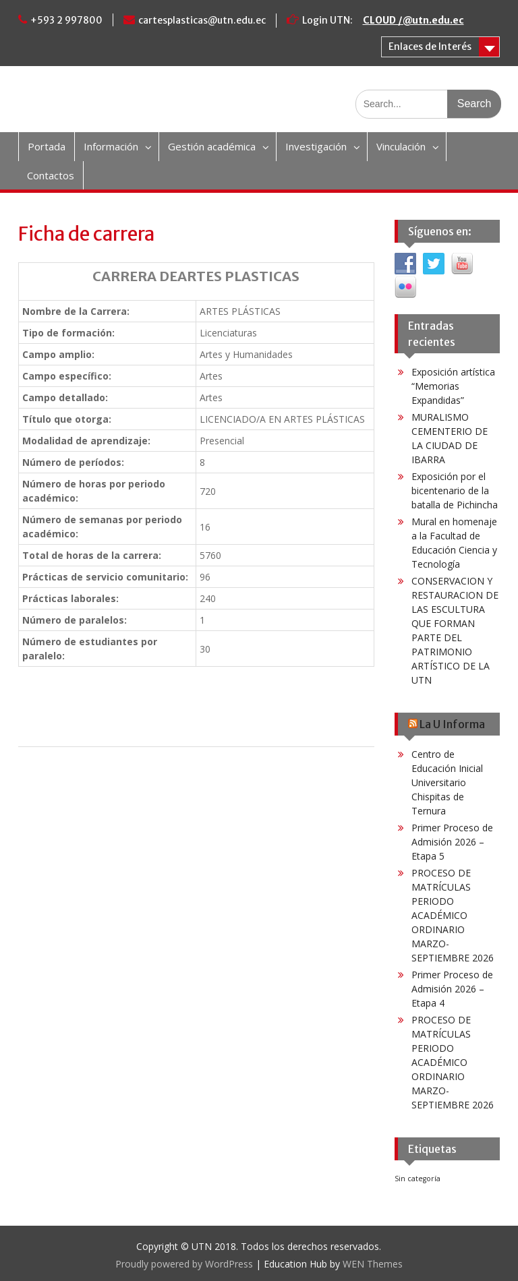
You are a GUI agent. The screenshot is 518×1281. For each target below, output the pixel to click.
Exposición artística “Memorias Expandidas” (453, 386)
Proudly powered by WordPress (184, 1263)
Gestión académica (212, 146)
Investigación (316, 146)
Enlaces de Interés (429, 46)
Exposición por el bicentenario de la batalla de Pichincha (454, 490)
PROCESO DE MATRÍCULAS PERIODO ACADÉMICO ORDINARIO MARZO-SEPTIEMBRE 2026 (452, 915)
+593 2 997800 (66, 20)
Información (111, 146)
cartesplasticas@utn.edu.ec (202, 20)
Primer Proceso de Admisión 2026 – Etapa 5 (452, 841)
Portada (46, 146)
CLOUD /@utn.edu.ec (413, 20)
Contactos (50, 175)
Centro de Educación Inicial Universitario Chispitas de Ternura (447, 782)
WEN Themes (373, 1263)
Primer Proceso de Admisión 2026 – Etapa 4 (452, 988)
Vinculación (401, 146)
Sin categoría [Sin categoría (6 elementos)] (417, 1178)
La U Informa (452, 724)
